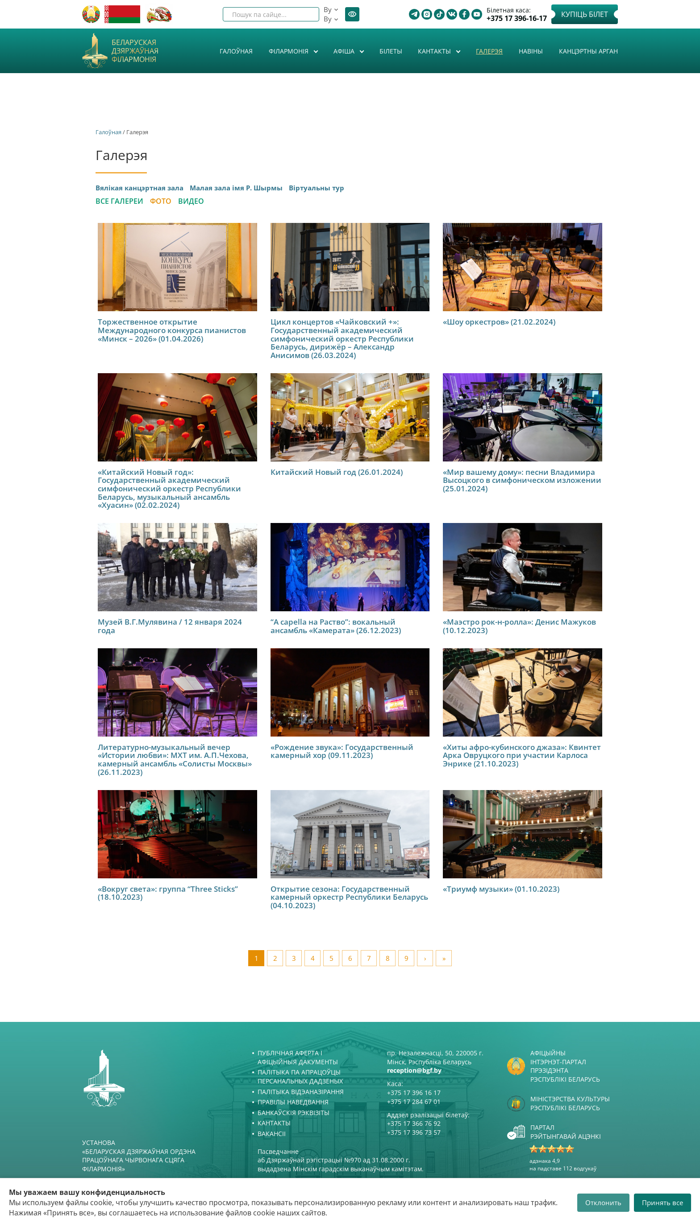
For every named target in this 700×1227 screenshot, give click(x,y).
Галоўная (236, 51)
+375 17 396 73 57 (414, 1132)
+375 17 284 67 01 (414, 1101)
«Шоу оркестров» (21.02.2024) (499, 322)
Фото (160, 201)
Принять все (662, 1202)
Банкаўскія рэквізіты (293, 1112)
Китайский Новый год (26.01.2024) (337, 472)
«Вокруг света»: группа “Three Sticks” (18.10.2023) (168, 893)
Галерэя (489, 51)
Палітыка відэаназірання (301, 1091)
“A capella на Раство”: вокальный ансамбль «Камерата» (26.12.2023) (336, 626)
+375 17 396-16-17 (517, 18)
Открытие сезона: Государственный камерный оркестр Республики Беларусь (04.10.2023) (349, 897)
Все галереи (119, 201)
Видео (191, 201)
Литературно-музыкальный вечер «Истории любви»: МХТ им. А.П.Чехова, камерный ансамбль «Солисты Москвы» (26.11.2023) (175, 759)
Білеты (390, 51)
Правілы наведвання (293, 1102)
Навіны (531, 51)
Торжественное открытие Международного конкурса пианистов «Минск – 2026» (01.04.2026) (172, 330)
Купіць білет (584, 14)
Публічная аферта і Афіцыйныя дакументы (298, 1057)
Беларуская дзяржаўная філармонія (135, 51)
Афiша (344, 51)
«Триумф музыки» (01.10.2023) (501, 889)
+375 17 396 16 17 (414, 1092)
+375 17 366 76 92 (414, 1123)
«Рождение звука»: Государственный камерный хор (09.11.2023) (342, 751)
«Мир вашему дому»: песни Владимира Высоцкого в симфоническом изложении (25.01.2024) (522, 480)
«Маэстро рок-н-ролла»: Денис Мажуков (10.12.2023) (519, 626)
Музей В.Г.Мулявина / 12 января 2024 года (170, 626)
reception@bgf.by (414, 1070)
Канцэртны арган (588, 51)
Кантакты (435, 51)
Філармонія (289, 51)
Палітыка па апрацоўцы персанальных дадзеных (300, 1076)
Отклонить (603, 1202)
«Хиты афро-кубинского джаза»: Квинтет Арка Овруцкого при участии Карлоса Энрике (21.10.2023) (522, 755)
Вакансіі (272, 1133)
